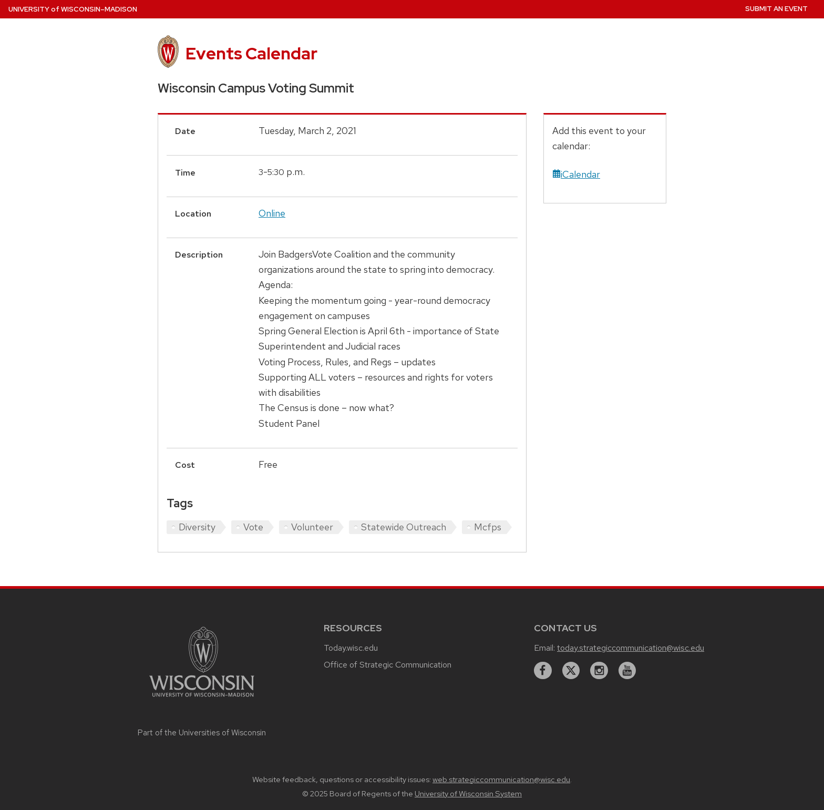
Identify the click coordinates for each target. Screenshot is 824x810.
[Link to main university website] (201, 698)
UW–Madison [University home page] (72, 9)
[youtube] (627, 671)
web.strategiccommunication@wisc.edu (501, 779)
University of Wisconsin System (468, 793)
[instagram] (599, 671)
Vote (253, 527)
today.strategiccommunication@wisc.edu (630, 647)
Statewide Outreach (403, 527)
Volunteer (312, 527)
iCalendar (576, 174)
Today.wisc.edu (351, 647)
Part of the (202, 732)
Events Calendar (251, 53)
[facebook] (543, 671)
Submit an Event (776, 8)
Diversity (197, 527)
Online (272, 213)
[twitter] (571, 671)
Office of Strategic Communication (387, 664)
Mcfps (487, 527)
